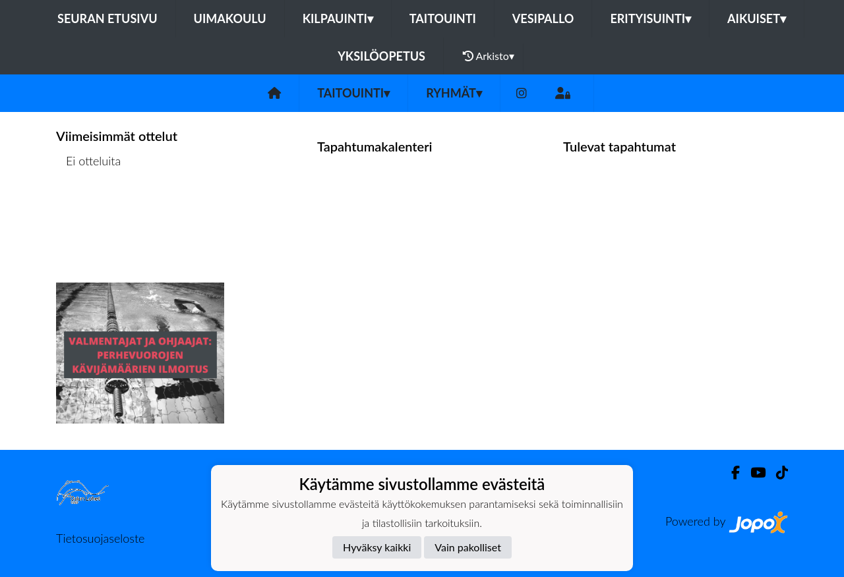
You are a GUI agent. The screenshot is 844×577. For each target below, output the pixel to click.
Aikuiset (756, 18)
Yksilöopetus (381, 56)
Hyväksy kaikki (377, 547)
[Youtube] (753, 473)
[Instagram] (521, 93)
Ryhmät (454, 93)
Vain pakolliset (468, 547)
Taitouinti (442, 18)
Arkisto (488, 56)
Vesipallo (543, 18)
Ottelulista (89, 212)
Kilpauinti (338, 18)
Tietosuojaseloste (100, 538)
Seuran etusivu (107, 18)
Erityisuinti (650, 18)
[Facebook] (730, 473)
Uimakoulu (230, 18)
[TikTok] (777, 473)
